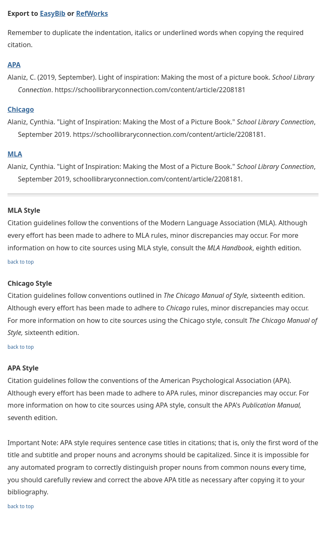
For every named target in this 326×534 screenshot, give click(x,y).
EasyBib (52, 13)
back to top (21, 261)
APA (14, 64)
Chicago (21, 109)
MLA (15, 154)
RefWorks (92, 13)
